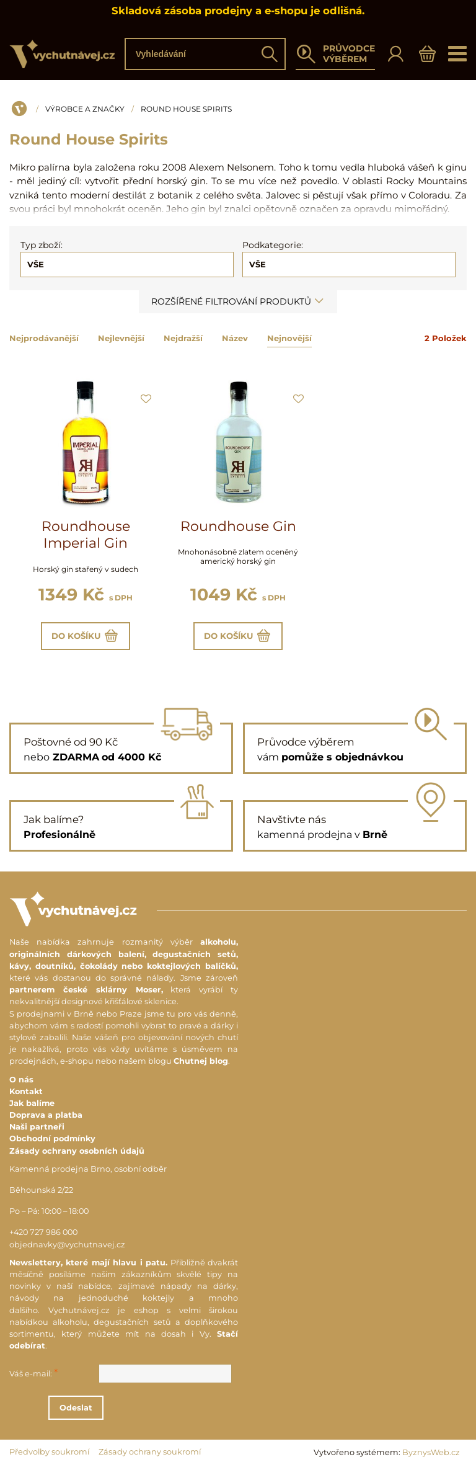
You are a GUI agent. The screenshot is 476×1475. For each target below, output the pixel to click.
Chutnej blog (201, 1066)
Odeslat (128, 1412)
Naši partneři (36, 1131)
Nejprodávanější (44, 338)
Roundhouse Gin (238, 526)
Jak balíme (32, 1107)
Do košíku (86, 638)
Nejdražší (183, 338)
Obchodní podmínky (52, 1143)
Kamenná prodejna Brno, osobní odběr (88, 1173)
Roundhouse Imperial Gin (86, 535)
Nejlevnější (121, 338)
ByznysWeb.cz (431, 1457)
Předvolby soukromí (49, 1456)
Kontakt (26, 1095)
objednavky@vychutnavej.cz (67, 1249)
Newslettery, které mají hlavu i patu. (88, 1267)
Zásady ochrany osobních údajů (76, 1155)
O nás (21, 1084)
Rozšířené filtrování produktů (238, 301)
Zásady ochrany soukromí (150, 1456)
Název (235, 338)
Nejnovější (289, 338)
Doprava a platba (45, 1119)
